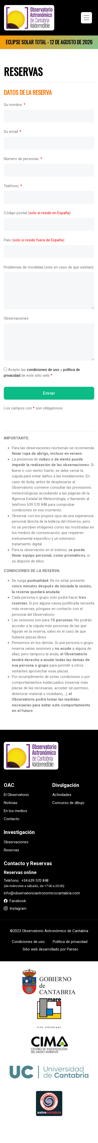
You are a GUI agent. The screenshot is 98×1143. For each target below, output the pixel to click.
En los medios (15, 811)
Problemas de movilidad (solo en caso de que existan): (49, 267)
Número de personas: (23, 159)
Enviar (49, 393)
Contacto (11, 819)
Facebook (15, 901)
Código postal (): (37, 213)
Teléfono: (13, 186)
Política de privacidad (70, 941)
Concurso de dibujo (68, 803)
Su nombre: (14, 104)
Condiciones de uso (28, 941)
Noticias (10, 803)
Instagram (15, 908)
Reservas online (20, 872)
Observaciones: (16, 318)
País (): (34, 240)
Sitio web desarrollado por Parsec (50, 949)
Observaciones (16, 842)
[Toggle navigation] (86, 17)
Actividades (61, 794)
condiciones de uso (43, 369)
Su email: (12, 131)
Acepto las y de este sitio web (42, 372)
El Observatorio (16, 794)
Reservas (11, 850)
